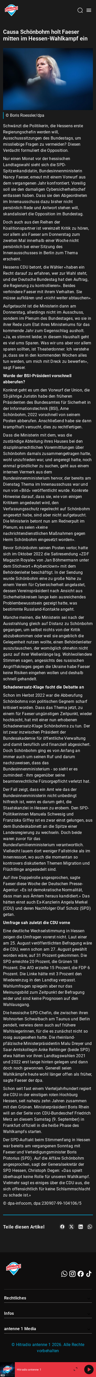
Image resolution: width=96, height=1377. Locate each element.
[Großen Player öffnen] (75, 1369)
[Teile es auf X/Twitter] (71, 1227)
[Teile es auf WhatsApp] (90, 1227)
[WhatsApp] (64, 1274)
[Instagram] (72, 1274)
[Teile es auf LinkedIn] (81, 1227)
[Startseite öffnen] (11, 10)
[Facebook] (81, 1274)
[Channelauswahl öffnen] (80, 10)
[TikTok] (89, 1274)
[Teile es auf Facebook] (62, 1227)
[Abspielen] (89, 1369)
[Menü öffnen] (89, 10)
